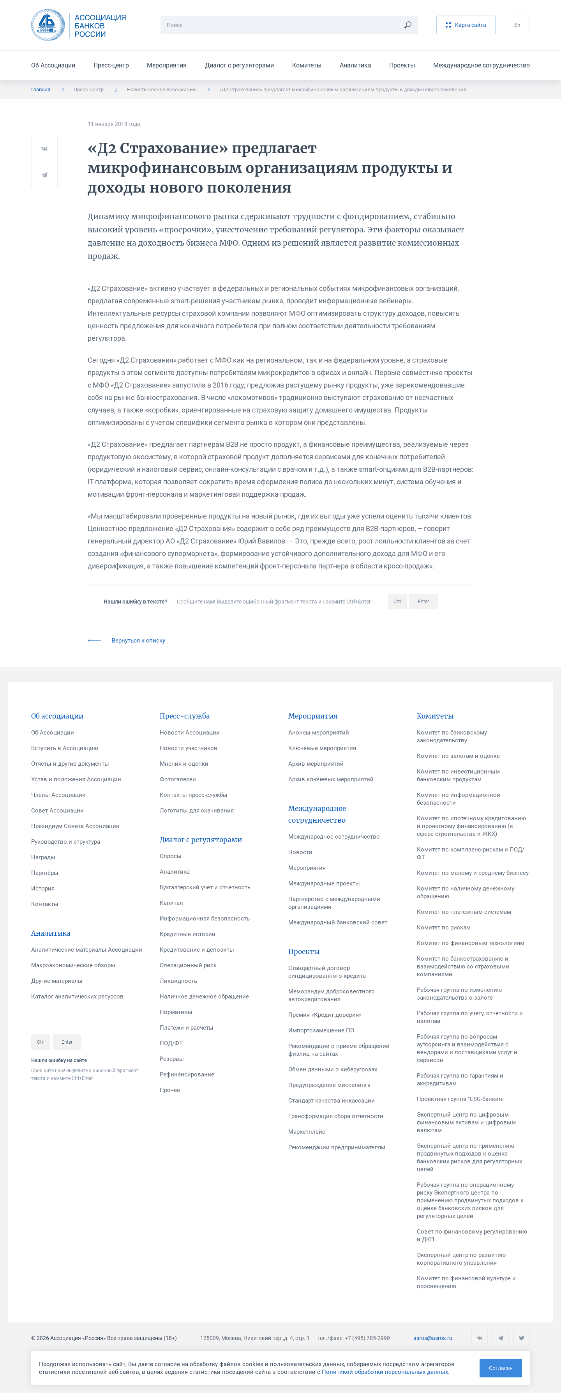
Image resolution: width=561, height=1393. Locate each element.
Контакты (44, 904)
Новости (300, 852)
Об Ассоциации (53, 65)
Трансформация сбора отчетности (335, 1116)
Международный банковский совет (337, 922)
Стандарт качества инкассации (331, 1100)
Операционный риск (188, 965)
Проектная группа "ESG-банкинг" (461, 1099)
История (43, 888)
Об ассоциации (57, 716)
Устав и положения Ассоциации (76, 779)
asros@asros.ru (432, 1338)
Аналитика (355, 65)
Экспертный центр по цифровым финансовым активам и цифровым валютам (466, 1122)
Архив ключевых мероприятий (331, 779)
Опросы (171, 856)
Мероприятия (167, 65)
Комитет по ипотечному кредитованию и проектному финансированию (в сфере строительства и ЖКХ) (471, 826)
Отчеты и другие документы (70, 763)
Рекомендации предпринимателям (336, 1147)
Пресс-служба (185, 716)
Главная (40, 89)
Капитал (171, 902)
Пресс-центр (111, 65)
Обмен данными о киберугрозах (332, 1069)
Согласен (501, 1368)
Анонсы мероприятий (318, 732)
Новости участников (188, 748)
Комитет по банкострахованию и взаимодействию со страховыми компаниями (463, 966)
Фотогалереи (178, 779)
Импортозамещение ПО (321, 1030)
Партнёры (44, 872)
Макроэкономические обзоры (73, 965)
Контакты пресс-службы (194, 794)
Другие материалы (57, 980)
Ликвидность (178, 980)
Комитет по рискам (444, 927)
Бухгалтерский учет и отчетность (205, 887)
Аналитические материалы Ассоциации (86, 949)
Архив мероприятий (316, 763)
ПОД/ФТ (171, 1043)
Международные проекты (324, 883)
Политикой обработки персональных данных (385, 1371)
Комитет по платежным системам (464, 911)
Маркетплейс (306, 1131)
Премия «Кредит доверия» (325, 1014)
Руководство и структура (65, 841)
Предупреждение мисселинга (329, 1085)
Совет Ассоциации (57, 810)
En (517, 25)
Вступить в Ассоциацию (64, 748)
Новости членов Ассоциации (161, 89)
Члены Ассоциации (58, 794)
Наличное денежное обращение (204, 996)
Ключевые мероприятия (322, 748)
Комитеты (306, 65)
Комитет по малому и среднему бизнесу (473, 872)
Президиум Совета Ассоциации (75, 826)
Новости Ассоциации (190, 732)
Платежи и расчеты (186, 1027)
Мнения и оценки (184, 763)
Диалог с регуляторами (239, 65)
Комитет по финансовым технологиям (470, 943)
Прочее (170, 1090)
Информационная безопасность (205, 918)
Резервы (172, 1058)
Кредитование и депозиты (197, 949)
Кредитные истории (187, 934)
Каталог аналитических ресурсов (77, 996)
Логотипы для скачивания (197, 810)
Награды (43, 857)
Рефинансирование (187, 1074)
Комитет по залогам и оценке (458, 755)
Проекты (402, 65)
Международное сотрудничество (481, 65)
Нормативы (176, 1012)
